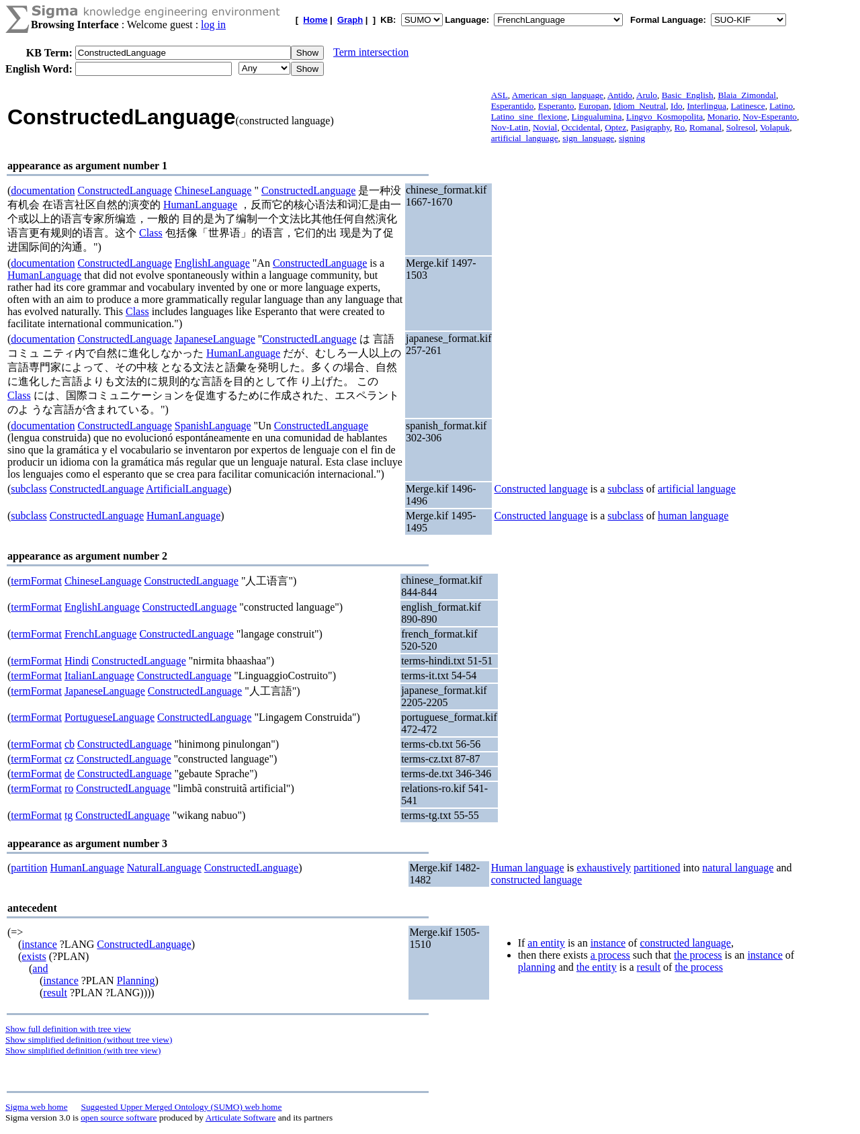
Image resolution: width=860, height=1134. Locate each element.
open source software (119, 1118)
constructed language (537, 879)
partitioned (657, 867)
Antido (619, 95)
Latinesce (748, 106)
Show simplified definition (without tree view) (88, 1040)
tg (68, 815)
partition (29, 867)
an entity (546, 943)
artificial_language (524, 138)
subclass (28, 488)
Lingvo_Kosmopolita (664, 117)
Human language (527, 867)
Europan (593, 106)
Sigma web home (36, 1107)
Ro (680, 127)
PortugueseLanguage (109, 717)
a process (610, 955)
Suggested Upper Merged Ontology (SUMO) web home (181, 1107)
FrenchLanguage (100, 634)
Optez (615, 127)
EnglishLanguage (212, 263)
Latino (781, 106)
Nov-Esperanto (769, 117)
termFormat (36, 580)
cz (69, 759)
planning (537, 967)
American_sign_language (557, 95)
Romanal (705, 127)
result (55, 992)
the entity (596, 967)
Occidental (581, 127)
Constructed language (540, 488)
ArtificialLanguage (187, 488)
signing (632, 138)
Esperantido (512, 106)
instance (39, 944)
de (69, 773)
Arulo (646, 95)
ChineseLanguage (213, 190)
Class (151, 232)
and (40, 968)
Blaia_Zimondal (747, 95)
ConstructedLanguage (124, 190)
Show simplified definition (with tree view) (83, 1050)
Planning (136, 980)
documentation (43, 190)
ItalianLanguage (99, 675)
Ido (677, 106)
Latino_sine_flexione (529, 117)
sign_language (588, 138)
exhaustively (603, 867)
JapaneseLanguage (215, 339)
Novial (545, 127)
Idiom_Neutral (639, 106)
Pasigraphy (650, 127)
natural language (737, 867)
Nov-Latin (510, 127)
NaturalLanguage (164, 867)
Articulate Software (241, 1118)
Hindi (76, 660)
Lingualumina (597, 117)
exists (34, 956)
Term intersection (370, 52)
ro (68, 788)
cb (69, 744)
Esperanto (556, 106)
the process (698, 955)
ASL (499, 95)
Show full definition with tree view (68, 1029)
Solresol (741, 127)
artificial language (697, 488)
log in (213, 24)
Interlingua (706, 106)
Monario (722, 117)
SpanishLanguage (213, 425)
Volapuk (774, 127)
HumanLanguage (200, 204)
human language (693, 515)
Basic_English (688, 95)
